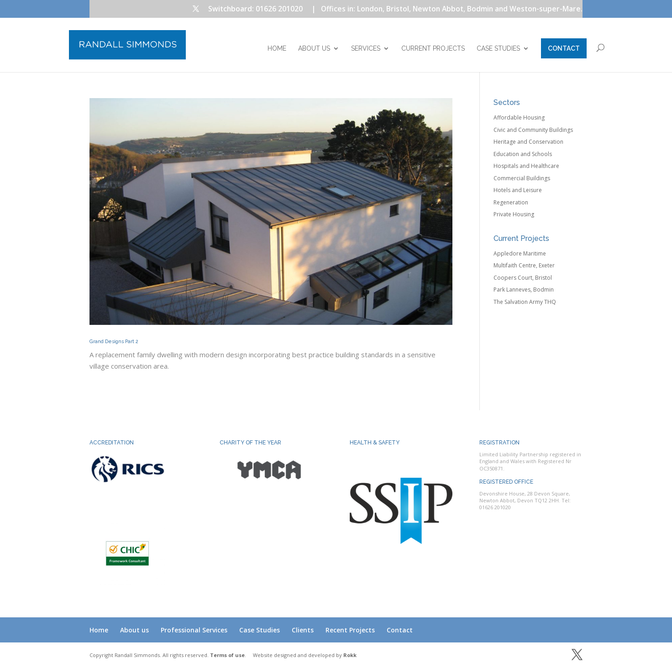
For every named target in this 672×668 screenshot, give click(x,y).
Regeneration (510, 202)
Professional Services (194, 630)
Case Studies (498, 48)
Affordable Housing (519, 117)
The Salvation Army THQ (524, 302)
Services (365, 48)
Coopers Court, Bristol (522, 278)
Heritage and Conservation (528, 142)
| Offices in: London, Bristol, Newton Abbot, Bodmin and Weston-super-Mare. (447, 9)
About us (314, 48)
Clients (303, 630)
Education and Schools (522, 154)
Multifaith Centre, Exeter (524, 265)
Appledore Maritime (519, 253)
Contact (564, 48)
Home (277, 48)
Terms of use (227, 655)
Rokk (350, 655)
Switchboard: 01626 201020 (255, 9)
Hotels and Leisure (517, 190)
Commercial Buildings (521, 178)
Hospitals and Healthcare (526, 166)
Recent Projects (350, 630)
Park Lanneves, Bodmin (523, 289)
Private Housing (513, 214)
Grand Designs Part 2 (113, 341)
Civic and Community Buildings (533, 130)
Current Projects (433, 48)
